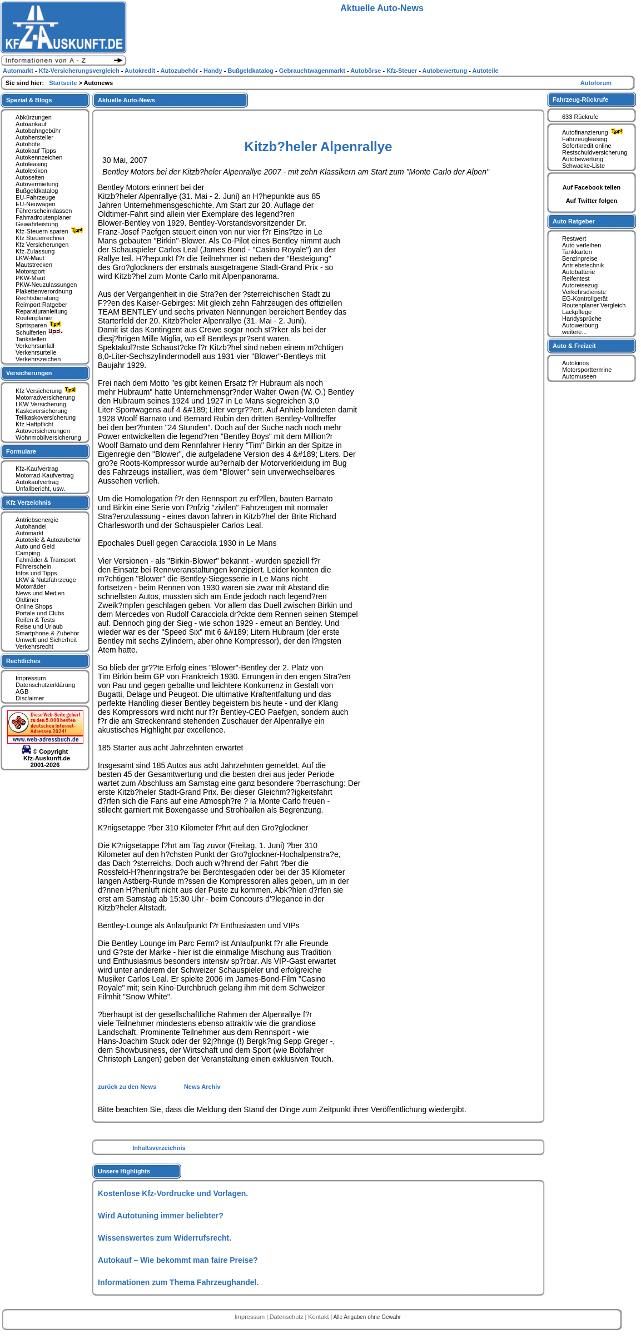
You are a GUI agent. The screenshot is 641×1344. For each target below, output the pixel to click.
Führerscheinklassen (44, 210)
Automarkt (29, 533)
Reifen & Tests (35, 619)
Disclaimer (30, 698)
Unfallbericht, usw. (40, 488)
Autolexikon (31, 170)
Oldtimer (27, 599)
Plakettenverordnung (44, 291)
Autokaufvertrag (37, 482)
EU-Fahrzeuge (36, 197)
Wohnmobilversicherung (48, 437)
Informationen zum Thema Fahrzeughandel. (178, 1282)
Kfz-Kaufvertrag (37, 468)
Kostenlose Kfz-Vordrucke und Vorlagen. (173, 1193)
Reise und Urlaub (39, 626)
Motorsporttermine (587, 369)
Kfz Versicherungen (42, 244)
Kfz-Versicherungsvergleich (80, 70)
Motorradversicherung (45, 397)
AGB (22, 691)
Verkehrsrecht (34, 646)
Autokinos (575, 363)
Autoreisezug (580, 285)
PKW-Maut (30, 278)
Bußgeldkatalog (37, 190)
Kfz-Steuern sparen (51, 231)
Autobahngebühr (38, 130)
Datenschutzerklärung (45, 684)
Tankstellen (31, 339)
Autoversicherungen (43, 430)
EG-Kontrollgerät (585, 298)
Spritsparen (40, 325)
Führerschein (33, 566)
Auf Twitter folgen (592, 200)
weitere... (574, 331)
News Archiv (202, 1086)
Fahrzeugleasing (584, 139)
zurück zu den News (128, 1086)
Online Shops (34, 606)
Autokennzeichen (39, 157)
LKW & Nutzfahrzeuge (46, 579)
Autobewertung (582, 159)
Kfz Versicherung (47, 390)
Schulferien (39, 332)
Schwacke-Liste (583, 165)
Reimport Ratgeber (41, 304)
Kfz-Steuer (402, 70)
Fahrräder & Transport (46, 559)
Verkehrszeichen (38, 359)
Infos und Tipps (36, 573)
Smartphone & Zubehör (47, 633)
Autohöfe (28, 144)
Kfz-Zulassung (35, 251)
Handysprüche (582, 318)
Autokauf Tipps (36, 150)
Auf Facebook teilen (592, 187)
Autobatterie (578, 271)
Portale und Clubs (40, 613)
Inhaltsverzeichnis (158, 1147)
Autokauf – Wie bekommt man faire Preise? (178, 1260)
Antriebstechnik (583, 265)
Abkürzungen (34, 117)
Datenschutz (287, 1316)
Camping (28, 553)
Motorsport (30, 271)
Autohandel (31, 526)
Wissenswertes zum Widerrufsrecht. (164, 1237)
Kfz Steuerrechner (40, 238)
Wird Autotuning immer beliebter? (160, 1215)
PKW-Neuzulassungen (46, 284)
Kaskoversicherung (42, 410)
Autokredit (141, 70)
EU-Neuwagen (36, 204)
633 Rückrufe (580, 116)
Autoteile (486, 70)
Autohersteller (34, 137)
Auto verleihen (581, 245)
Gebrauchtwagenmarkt (313, 70)
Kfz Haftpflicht (34, 424)
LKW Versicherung (41, 404)
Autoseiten (30, 177)
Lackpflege (577, 311)
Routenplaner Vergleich (593, 305)
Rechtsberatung (37, 298)
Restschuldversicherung (594, 152)
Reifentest (576, 278)
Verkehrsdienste (584, 291)
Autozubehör (180, 70)
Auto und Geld (35, 546)
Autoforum (596, 82)
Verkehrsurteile (36, 352)
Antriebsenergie (37, 519)
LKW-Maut (30, 258)
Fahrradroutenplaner (43, 217)
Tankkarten (577, 251)
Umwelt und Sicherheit (46, 639)
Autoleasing (32, 164)
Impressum (31, 678)
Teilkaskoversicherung (46, 417)
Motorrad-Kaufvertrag (45, 475)
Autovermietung (37, 184)
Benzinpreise (580, 258)
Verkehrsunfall (35, 345)
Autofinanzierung (593, 132)
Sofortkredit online (587, 145)
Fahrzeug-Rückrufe (580, 99)
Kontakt (319, 1316)
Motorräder (31, 586)
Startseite (63, 82)
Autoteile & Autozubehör (48, 539)
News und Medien (40, 593)
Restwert (574, 238)
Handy (213, 70)
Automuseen (579, 376)
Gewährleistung (37, 224)
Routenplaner (34, 318)
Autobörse (366, 70)
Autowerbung (580, 325)
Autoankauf (31, 124)
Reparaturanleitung (42, 311)
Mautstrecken (34, 264)
